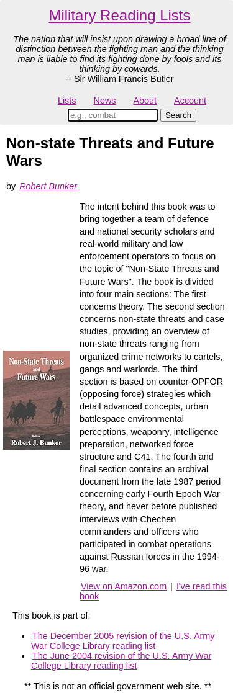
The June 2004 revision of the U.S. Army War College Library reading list (121, 661)
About (145, 100)
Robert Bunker (48, 186)
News (105, 100)
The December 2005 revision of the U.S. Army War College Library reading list (123, 641)
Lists (67, 100)
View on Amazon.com (124, 586)
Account (190, 100)
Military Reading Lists (119, 15)
